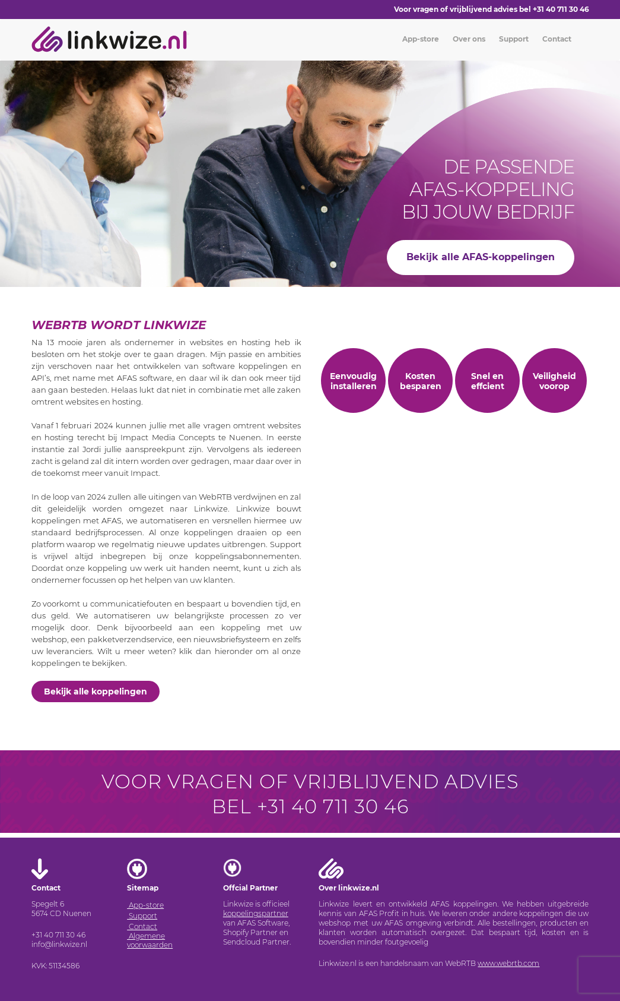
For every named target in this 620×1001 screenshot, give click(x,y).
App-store (419, 38)
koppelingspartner (255, 913)
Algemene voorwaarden (150, 940)
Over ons (468, 38)
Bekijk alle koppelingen (95, 691)
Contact (555, 38)
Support (513, 38)
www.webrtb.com (508, 963)
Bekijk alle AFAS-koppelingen (480, 257)
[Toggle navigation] (188, 34)
